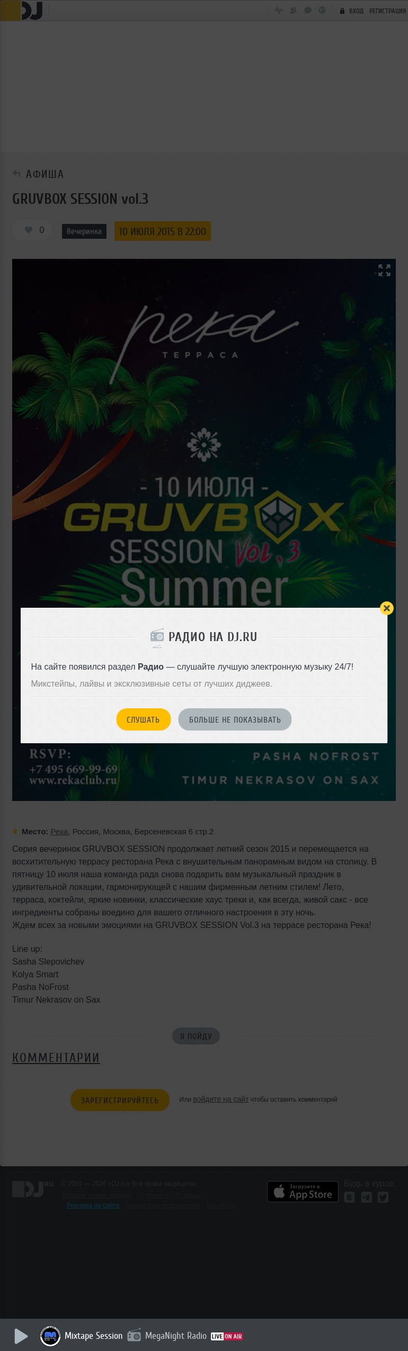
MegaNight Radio (176, 1335)
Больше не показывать (235, 720)
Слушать (143, 720)
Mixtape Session (94, 1335)
